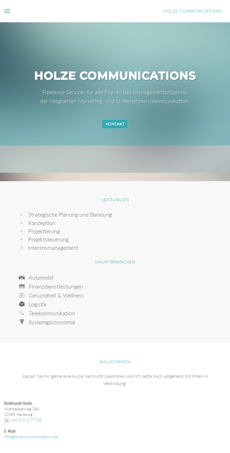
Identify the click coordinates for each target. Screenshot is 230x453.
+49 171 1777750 (26, 420)
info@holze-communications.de (30, 436)
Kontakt (115, 124)
